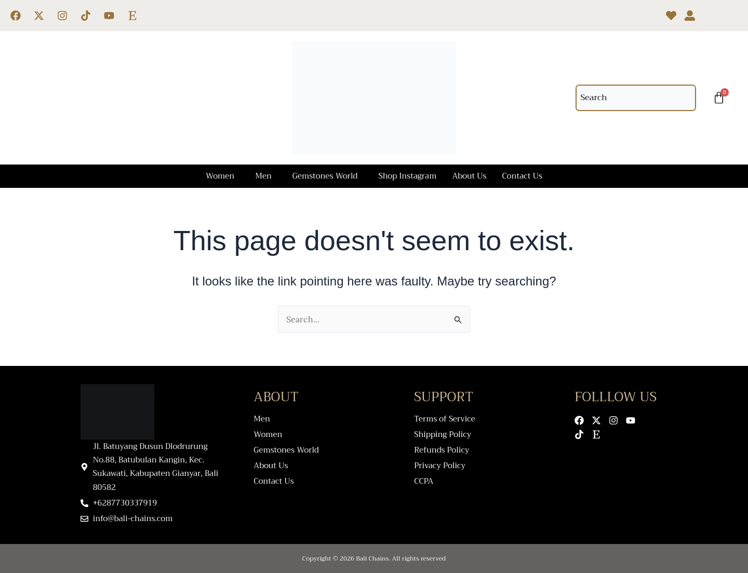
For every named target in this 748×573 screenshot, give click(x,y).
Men (263, 176)
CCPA (423, 481)
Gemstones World (325, 176)
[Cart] (719, 98)
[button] (222, 176)
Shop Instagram (407, 176)
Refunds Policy (441, 450)
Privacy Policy (439, 466)
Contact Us (522, 176)
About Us (469, 176)
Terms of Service (444, 419)
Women (220, 176)
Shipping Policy (442, 435)
